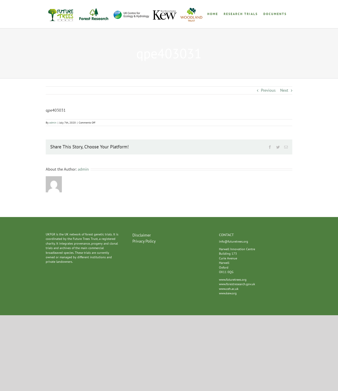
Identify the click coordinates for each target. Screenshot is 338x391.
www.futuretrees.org (233, 280)
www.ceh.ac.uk (228, 289)
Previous (268, 90)
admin (52, 122)
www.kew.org (228, 293)
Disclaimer (141, 235)
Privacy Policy (144, 241)
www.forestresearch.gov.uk (237, 284)
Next (284, 90)
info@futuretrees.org (233, 241)
